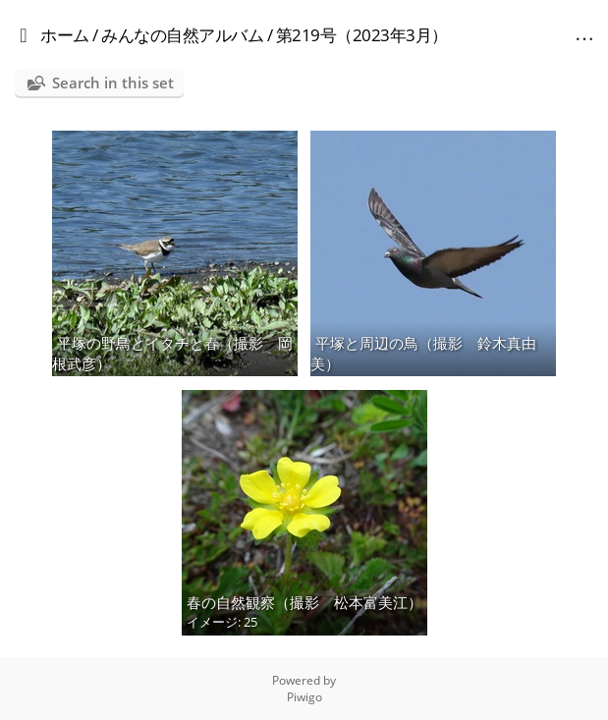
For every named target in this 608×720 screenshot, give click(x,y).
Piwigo (304, 697)
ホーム (64, 35)
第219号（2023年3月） (362, 35)
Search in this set (113, 82)
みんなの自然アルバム (182, 35)
